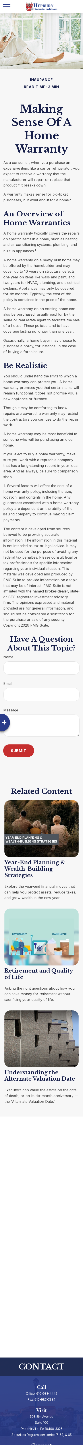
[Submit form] (18, 750)
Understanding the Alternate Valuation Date (39, 1075)
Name (8, 657)
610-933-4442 (46, 1393)
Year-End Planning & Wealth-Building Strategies (34, 868)
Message (10, 710)
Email (7, 683)
